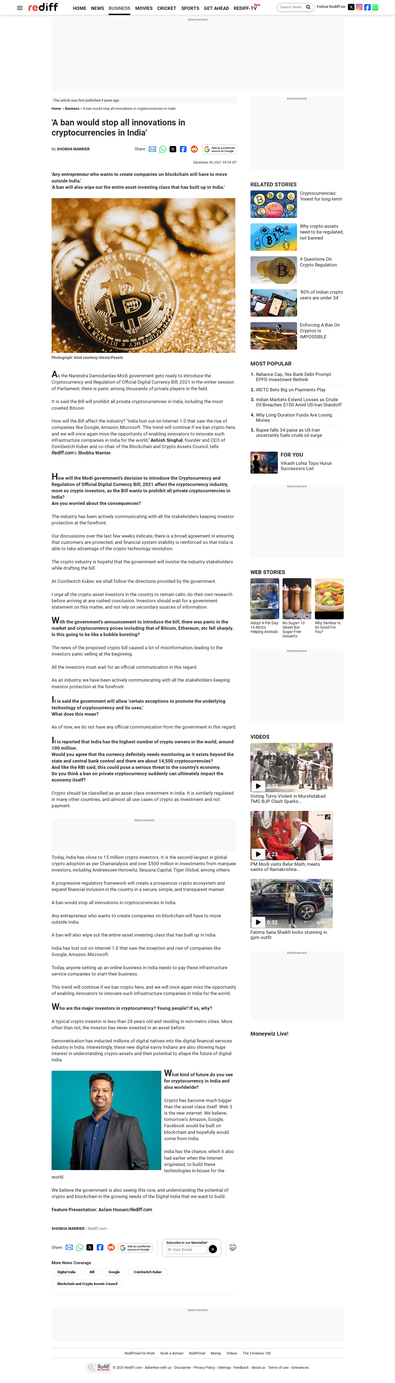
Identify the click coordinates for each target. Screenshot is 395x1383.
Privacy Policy (204, 1367)
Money (216, 1353)
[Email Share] (151, 149)
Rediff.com (133, 1367)
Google (114, 1272)
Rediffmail (197, 1353)
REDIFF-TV (245, 8)
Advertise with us (158, 1367)
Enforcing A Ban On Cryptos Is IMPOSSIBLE (320, 330)
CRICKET (166, 8)
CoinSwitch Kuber (148, 1272)
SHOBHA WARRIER (73, 149)
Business (72, 108)
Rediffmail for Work (140, 1353)
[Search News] (306, 7)
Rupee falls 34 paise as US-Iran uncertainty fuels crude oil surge (289, 433)
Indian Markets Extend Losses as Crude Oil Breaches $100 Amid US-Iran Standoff (299, 402)
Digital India (66, 1272)
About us (258, 1367)
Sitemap (224, 1367)
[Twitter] (351, 7)
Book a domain (172, 1353)
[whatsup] (376, 7)
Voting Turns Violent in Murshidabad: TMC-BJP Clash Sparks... (288, 799)
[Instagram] (359, 7)
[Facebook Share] (182, 149)
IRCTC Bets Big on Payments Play (291, 389)
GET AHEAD (216, 8)
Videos (232, 1353)
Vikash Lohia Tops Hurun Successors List (306, 466)
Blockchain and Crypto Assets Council (87, 1284)
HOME (79, 8)
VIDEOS (259, 737)
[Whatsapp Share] (162, 149)
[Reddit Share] (193, 149)
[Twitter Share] (172, 149)
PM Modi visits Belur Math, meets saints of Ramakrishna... (285, 867)
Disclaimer (182, 1367)
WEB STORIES (267, 572)
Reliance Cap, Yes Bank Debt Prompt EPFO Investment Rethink (293, 377)
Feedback (241, 1367)
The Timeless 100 (257, 1353)
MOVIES (144, 8)
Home (56, 108)
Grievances (300, 1367)
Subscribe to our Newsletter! (186, 1243)
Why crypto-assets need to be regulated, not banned (321, 232)
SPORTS (190, 8)
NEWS (97, 8)
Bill (92, 1272)
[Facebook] (367, 7)
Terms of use (278, 1367)
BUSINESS (119, 8)
